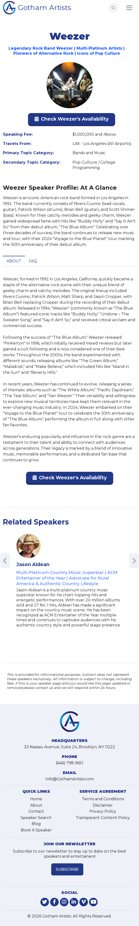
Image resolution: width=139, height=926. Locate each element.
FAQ (33, 261)
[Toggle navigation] (129, 8)
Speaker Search (36, 817)
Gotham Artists (44, 7)
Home (36, 799)
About (14, 261)
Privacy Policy (102, 811)
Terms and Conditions (103, 799)
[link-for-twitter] (44, 902)
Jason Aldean (32, 564)
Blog (36, 823)
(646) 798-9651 (69, 763)
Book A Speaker (36, 830)
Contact (36, 811)
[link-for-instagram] (64, 902)
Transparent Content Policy (103, 817)
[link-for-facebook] (54, 902)
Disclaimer (103, 805)
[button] (71, 120)
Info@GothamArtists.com (69, 779)
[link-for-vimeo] (83, 902)
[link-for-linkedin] (74, 902)
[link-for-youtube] (93, 902)
